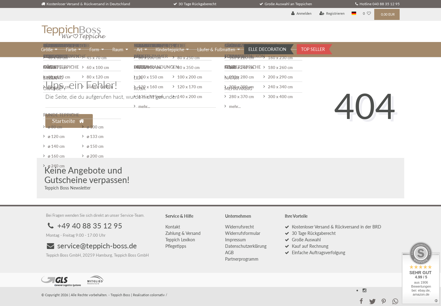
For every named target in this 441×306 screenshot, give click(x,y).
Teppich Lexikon (180, 239)
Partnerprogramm (241, 259)
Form (94, 49)
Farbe (71, 49)
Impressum (235, 239)
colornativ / (158, 295)
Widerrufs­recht (239, 226)
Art (139, 49)
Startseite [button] (68, 121)
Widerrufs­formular (242, 233)
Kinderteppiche (170, 49)
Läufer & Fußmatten (216, 49)
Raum (117, 49)
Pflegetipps (175, 246)
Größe (47, 49)
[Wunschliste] (367, 13)
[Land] (354, 13)
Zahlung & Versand (183, 233)
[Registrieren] (332, 13)
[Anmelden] (301, 13)
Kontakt (172, 226)
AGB (229, 252)
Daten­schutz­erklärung (245, 246)
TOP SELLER (313, 49)
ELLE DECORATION (267, 49)
